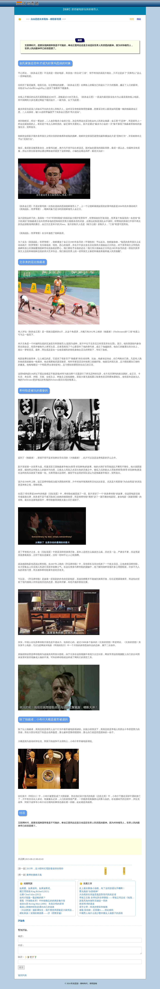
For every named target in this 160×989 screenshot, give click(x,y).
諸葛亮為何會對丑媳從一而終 (93, 901)
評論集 (21, 921)
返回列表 (22, 975)
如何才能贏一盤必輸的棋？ (33, 897)
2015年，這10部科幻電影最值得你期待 (44, 868)
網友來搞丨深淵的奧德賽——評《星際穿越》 (41, 913)
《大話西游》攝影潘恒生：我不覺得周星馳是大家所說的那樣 (49, 910)
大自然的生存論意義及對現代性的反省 (97, 894)
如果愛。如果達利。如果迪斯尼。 (36, 888)
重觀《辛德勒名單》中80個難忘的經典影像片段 (42, 901)
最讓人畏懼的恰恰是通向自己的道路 (37, 907)
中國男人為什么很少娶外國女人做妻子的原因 (101, 913)
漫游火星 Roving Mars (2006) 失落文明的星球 (42, 904)
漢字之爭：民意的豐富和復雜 (93, 907)
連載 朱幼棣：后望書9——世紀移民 (96, 910)
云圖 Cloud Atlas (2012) (30, 894)
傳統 (139, 19)
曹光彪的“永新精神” (89, 891)
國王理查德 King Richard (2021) (34, 891)
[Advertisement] (67, 30)
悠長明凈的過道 (86, 904)
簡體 (132, 19)
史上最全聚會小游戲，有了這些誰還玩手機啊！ (102, 888)
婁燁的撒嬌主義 (34, 875)
